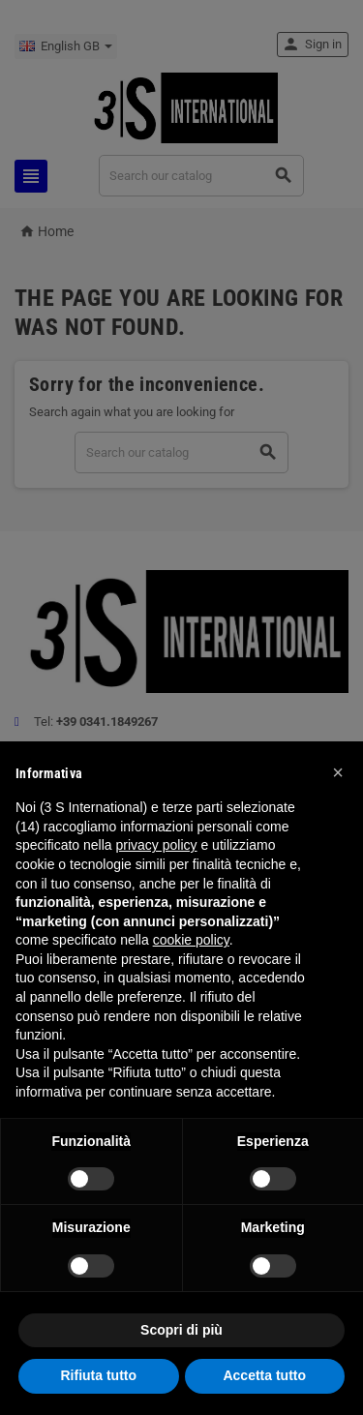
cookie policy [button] (191, 940)
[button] (337, 772)
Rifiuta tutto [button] (98, 1375)
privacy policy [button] (156, 845)
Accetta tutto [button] (264, 1375)
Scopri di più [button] (181, 1330)
